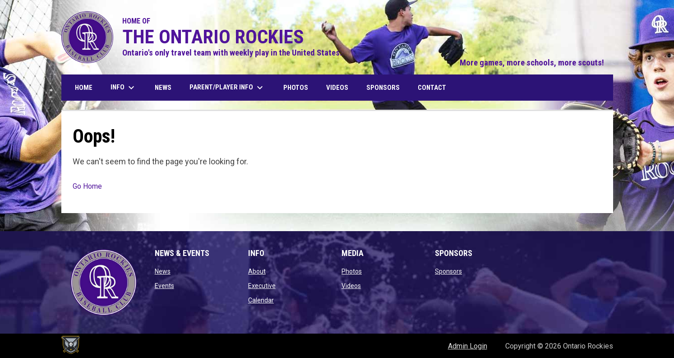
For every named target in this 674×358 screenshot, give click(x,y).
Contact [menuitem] (432, 88)
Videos (351, 285)
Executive (262, 285)
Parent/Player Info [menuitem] (227, 87)
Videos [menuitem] (337, 88)
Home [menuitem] (83, 88)
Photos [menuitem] (295, 88)
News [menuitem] (163, 88)
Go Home (87, 186)
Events (164, 285)
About (257, 271)
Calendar (261, 300)
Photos (352, 271)
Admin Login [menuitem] (467, 346)
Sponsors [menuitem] (383, 88)
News (163, 271)
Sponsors (448, 271)
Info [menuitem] (124, 87)
